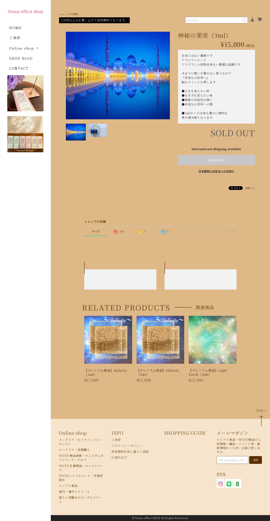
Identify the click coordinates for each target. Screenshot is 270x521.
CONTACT (18, 68)
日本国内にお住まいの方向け (216, 171)
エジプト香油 (68, 486)
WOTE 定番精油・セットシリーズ (81, 468)
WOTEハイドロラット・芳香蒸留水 (81, 478)
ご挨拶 (15, 37)
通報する (250, 188)
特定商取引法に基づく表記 (130, 451)
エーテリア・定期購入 (74, 450)
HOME (15, 27)
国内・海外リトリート (74, 492)
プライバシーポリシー (127, 446)
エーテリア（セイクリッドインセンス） (80, 442)
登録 (255, 460)
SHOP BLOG (21, 58)
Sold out (216, 160)
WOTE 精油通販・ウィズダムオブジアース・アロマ (81, 458)
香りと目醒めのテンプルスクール (80, 500)
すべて (96, 231)
